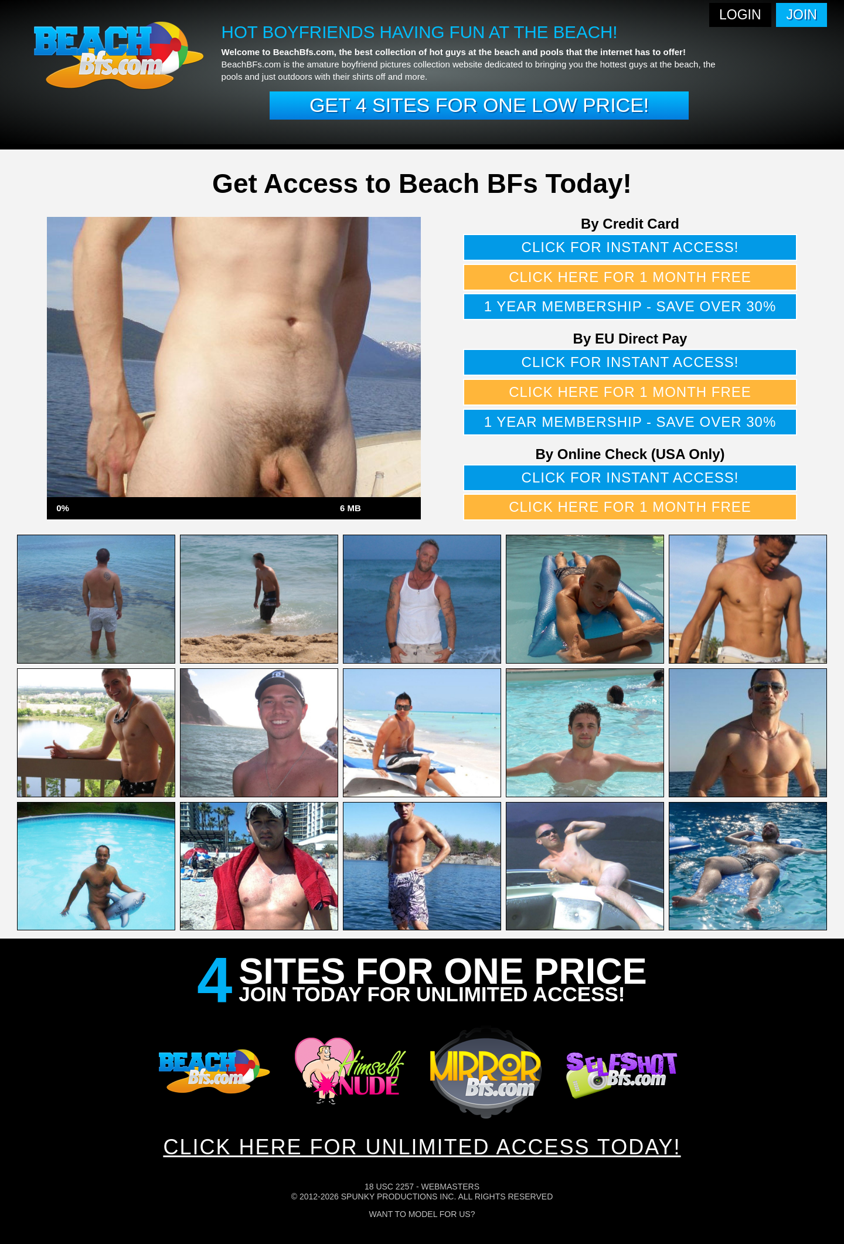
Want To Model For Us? (422, 1214)
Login (740, 14)
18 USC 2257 (389, 1186)
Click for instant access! (630, 247)
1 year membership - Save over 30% (630, 306)
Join (802, 14)
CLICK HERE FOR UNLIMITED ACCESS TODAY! (421, 1147)
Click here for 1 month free (630, 277)
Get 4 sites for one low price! (479, 105)
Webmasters (450, 1186)
